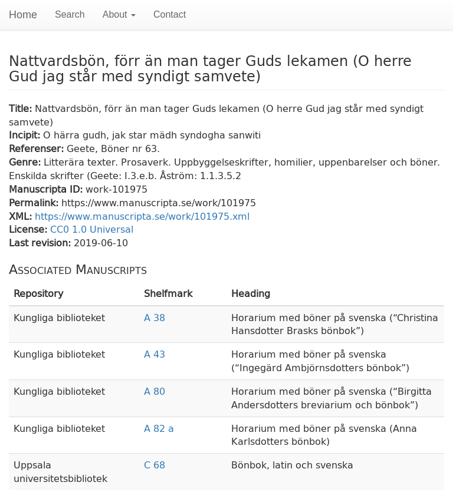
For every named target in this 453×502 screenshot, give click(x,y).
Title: (22, 108)
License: (29, 229)
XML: (22, 216)
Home (23, 15)
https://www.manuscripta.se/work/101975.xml (142, 216)
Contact (169, 14)
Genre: (26, 161)
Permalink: (35, 202)
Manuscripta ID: (47, 188)
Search (70, 14)
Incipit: (26, 134)
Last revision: (41, 242)
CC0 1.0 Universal (91, 229)
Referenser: (38, 148)
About (119, 14)
